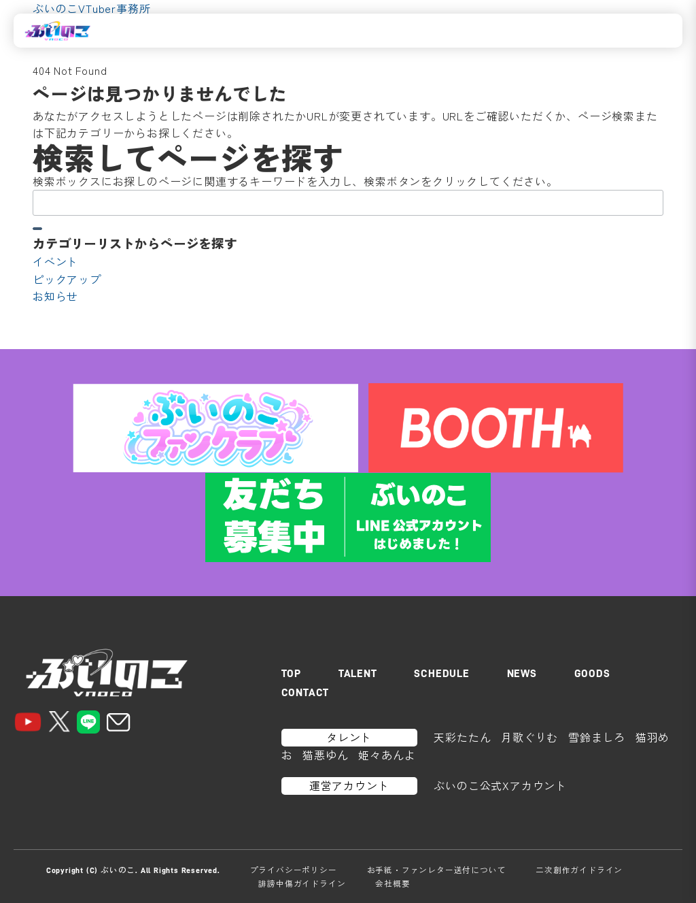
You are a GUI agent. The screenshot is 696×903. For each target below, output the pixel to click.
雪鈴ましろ (596, 737)
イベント (55, 261)
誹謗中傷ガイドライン (301, 883)
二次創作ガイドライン (579, 869)
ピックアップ (67, 279)
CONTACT (305, 692)
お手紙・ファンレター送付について (436, 869)
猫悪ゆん (325, 754)
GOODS (592, 673)
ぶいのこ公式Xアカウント (500, 785)
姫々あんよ (386, 754)
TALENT (357, 673)
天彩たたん (462, 737)
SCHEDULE (441, 673)
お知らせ (55, 296)
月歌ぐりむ (529, 737)
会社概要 (392, 883)
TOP (291, 673)
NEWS (522, 673)
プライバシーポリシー (293, 869)
